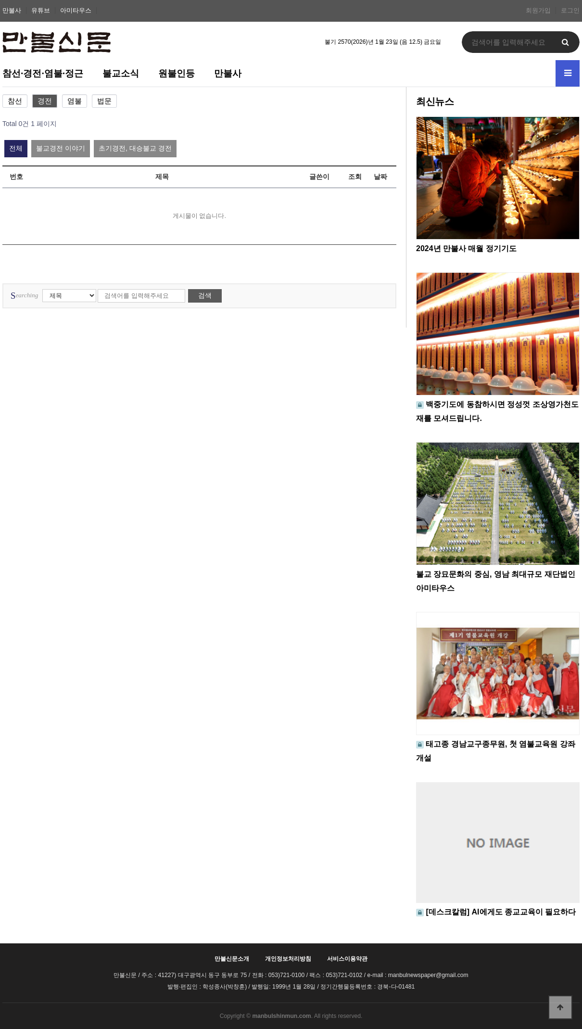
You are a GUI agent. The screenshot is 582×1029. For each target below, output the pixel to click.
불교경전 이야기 (60, 148)
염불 (74, 101)
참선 (15, 101)
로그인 (570, 10)
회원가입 (538, 10)
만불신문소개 (232, 958)
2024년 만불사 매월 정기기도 (466, 248)
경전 (45, 101)
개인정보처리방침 (288, 958)
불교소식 (120, 73)
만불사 (11, 10)
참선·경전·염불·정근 (42, 73)
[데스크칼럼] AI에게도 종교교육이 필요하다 (501, 912)
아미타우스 (75, 10)
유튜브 (40, 10)
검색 (205, 295)
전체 (16, 148)
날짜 (380, 176)
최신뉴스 (435, 101)
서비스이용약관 (347, 958)
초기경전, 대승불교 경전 (135, 148)
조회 (355, 176)
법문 (104, 101)
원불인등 (176, 73)
